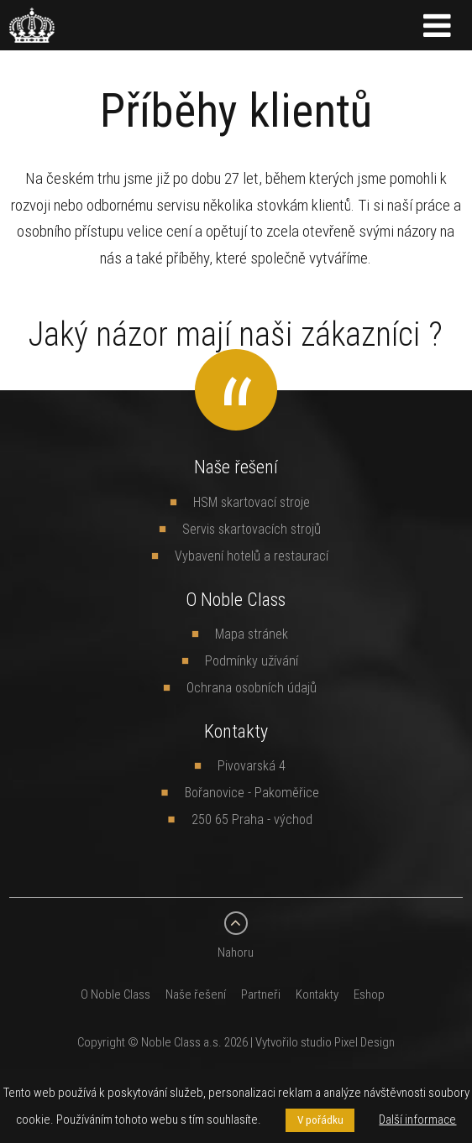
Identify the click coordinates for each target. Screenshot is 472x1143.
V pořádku (320, 1120)
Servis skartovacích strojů (251, 528)
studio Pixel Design (348, 1042)
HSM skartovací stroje (251, 501)
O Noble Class (115, 994)
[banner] (32, 33)
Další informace (417, 1119)
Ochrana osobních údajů (251, 687)
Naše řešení (195, 994)
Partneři (261, 994)
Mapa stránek (251, 633)
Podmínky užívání (251, 660)
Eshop (369, 994)
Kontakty (317, 994)
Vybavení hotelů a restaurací (251, 555)
